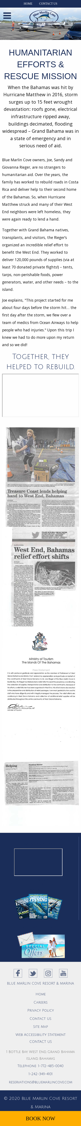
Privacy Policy (40, 1010)
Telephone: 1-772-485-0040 (40, 1066)
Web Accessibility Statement (41, 1035)
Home (28, 3)
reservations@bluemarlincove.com (40, 1082)
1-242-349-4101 (41, 1074)
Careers (41, 1002)
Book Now (40, 1118)
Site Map (40, 1027)
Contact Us (48, 3)
